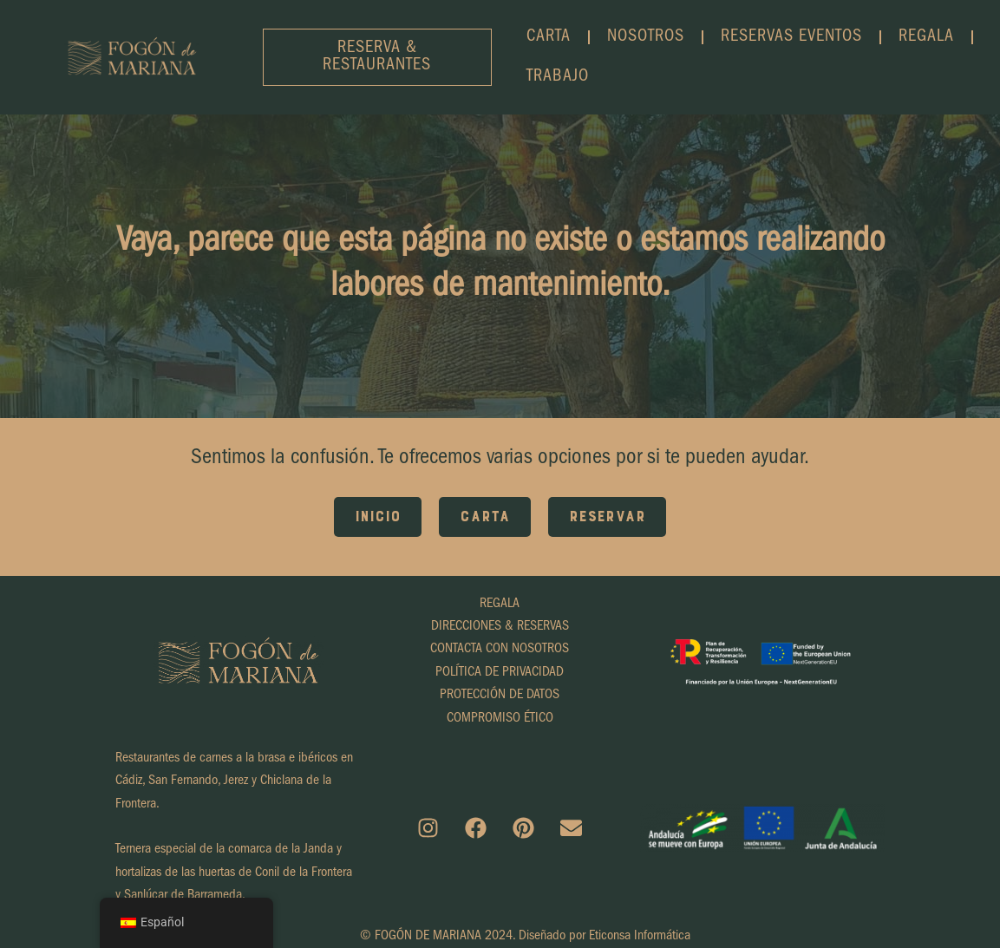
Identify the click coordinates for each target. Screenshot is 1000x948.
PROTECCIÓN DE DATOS (499, 696)
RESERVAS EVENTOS (791, 37)
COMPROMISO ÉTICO (500, 719)
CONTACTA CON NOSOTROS (499, 650)
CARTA (548, 37)
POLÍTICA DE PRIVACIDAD (499, 673)
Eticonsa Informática (639, 937)
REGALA (926, 37)
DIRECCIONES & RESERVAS (500, 627)
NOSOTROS (645, 37)
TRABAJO (557, 77)
